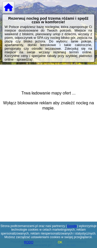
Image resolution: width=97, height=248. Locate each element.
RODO (28, 242)
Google (72, 226)
